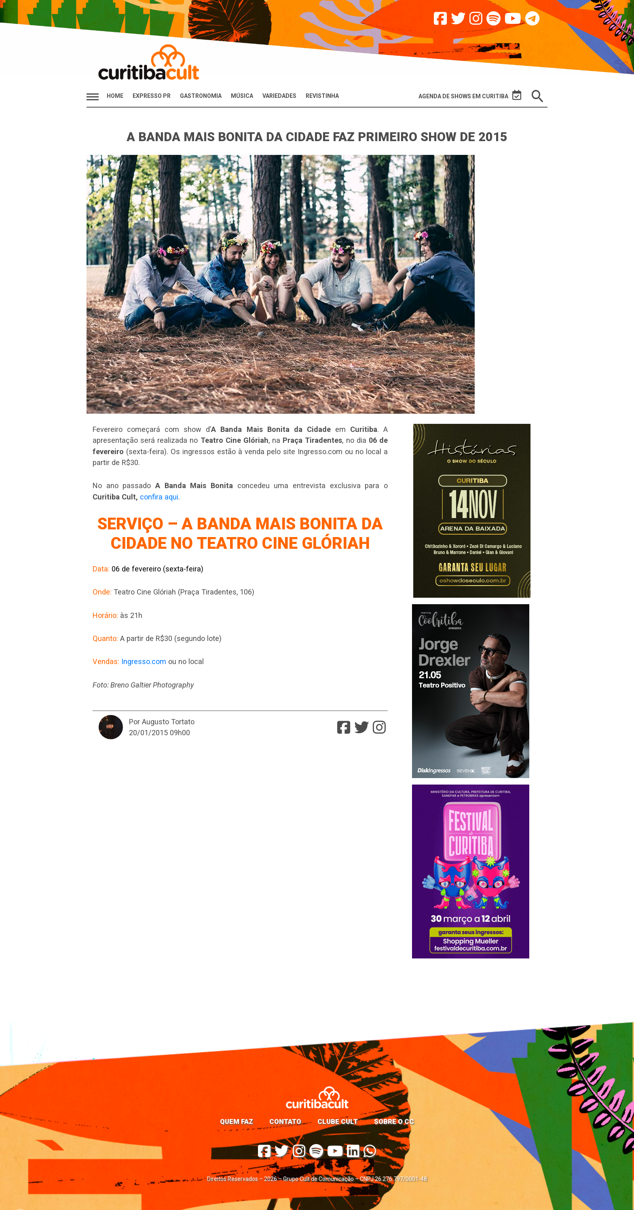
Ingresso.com (143, 661)
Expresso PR (152, 96)
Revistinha (322, 96)
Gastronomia (201, 96)
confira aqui (159, 497)
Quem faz (236, 1121)
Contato (285, 1121)
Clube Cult (337, 1121)
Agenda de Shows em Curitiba (469, 95)
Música (242, 96)
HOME (115, 96)
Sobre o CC (394, 1121)
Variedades (279, 96)
